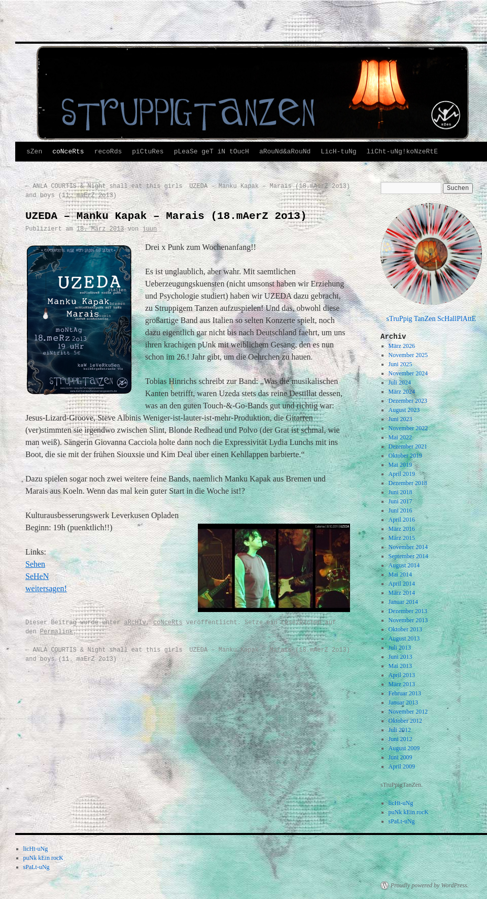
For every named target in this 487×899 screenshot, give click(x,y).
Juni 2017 (400, 501)
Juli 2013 (400, 647)
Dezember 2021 (408, 446)
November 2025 (408, 355)
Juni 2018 (400, 492)
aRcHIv (135, 622)
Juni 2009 (400, 757)
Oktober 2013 (405, 629)
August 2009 (404, 748)
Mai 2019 (400, 464)
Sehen (35, 564)
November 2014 (408, 547)
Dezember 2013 (408, 611)
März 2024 (402, 391)
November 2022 (408, 428)
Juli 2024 (400, 382)
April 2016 (402, 519)
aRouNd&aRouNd (284, 151)
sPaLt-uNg (402, 821)
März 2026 (402, 345)
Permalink (56, 631)
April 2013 (402, 675)
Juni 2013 (400, 656)
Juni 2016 (400, 510)
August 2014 (404, 565)
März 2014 (402, 592)
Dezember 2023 (408, 400)
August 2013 (404, 638)
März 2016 (402, 528)
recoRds (108, 151)
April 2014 (402, 583)
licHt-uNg (401, 803)
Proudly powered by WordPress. (430, 885)
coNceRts (68, 151)
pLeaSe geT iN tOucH (211, 151)
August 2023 (404, 409)
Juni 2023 (400, 419)
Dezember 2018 (408, 483)
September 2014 (408, 556)
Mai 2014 (400, 574)
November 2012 (408, 711)
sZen (34, 151)
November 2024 (408, 373)
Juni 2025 (400, 364)
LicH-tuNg (338, 151)
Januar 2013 (403, 702)
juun (149, 229)
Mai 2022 (400, 437)
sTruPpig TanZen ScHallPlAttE (431, 318)
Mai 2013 (400, 665)
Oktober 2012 (405, 720)
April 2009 (402, 766)
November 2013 (408, 620)
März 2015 (402, 537)
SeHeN (37, 576)
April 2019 (402, 473)
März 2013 (402, 684)
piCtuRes (147, 151)
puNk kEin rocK (409, 812)
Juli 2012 (400, 729)
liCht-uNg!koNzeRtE (402, 151)
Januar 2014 (403, 601)
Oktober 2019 (405, 455)
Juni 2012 (400, 739)
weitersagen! (46, 588)
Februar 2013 (405, 693)
